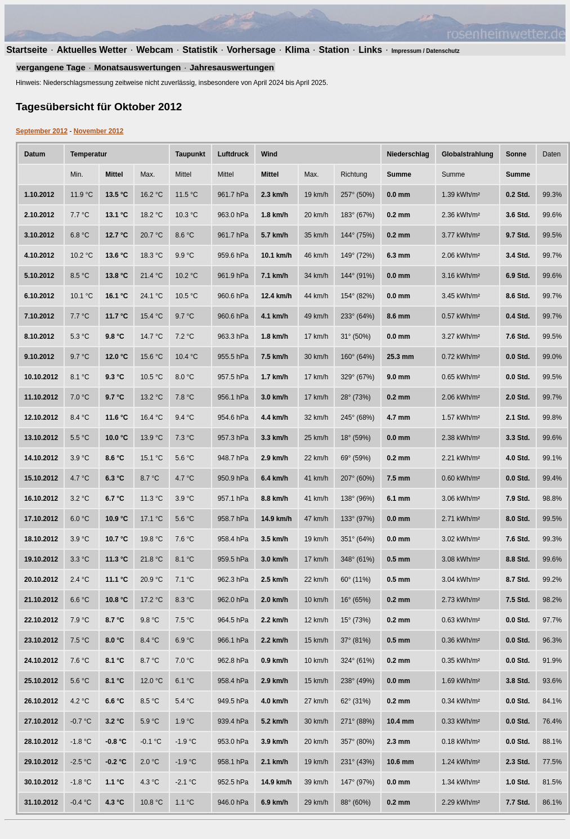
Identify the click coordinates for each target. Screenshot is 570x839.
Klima (297, 50)
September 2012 (42, 131)
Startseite (26, 50)
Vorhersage (251, 50)
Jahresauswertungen (232, 67)
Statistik (199, 50)
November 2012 (99, 131)
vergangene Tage (51, 67)
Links (370, 50)
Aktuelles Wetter (92, 50)
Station (334, 50)
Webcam (154, 50)
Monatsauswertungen (137, 67)
